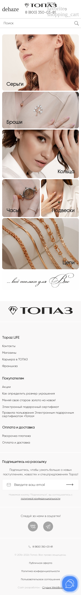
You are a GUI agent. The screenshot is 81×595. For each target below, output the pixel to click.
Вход (51, 3)
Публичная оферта (40, 562)
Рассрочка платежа (16, 435)
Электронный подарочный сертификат (30, 406)
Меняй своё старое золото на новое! (29, 400)
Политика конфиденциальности (40, 571)
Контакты (8, 346)
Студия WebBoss (52, 587)
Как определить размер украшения (28, 393)
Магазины (9, 352)
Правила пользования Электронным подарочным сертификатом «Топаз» (38, 414)
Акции (6, 387)
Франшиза (10, 366)
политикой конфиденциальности (40, 498)
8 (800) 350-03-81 (40, 12)
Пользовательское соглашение (40, 579)
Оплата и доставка (16, 442)
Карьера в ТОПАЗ (15, 359)
